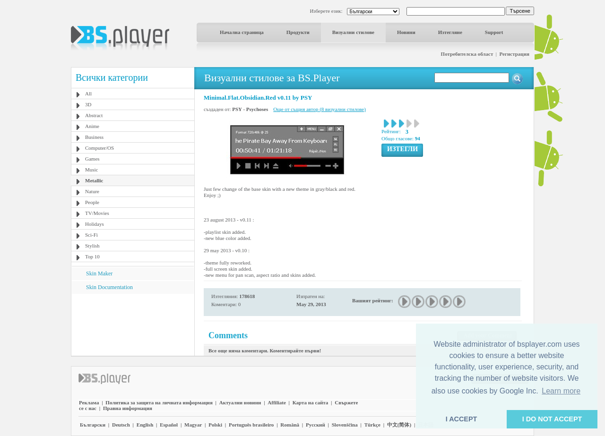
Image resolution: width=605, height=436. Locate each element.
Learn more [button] (561, 391)
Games (92, 159)
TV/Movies (97, 213)
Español (169, 424)
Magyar (193, 424)
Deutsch (121, 424)
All (88, 93)
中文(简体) (399, 424)
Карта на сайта (310, 402)
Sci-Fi (91, 235)
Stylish (92, 245)
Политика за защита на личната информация (159, 402)
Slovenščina (345, 424)
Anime (92, 126)
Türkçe (372, 424)
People (92, 202)
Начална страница (242, 32)
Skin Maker (99, 273)
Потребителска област (467, 54)
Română (289, 424)
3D (88, 104)
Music (91, 169)
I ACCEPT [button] (461, 419)
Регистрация (514, 54)
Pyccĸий (315, 424)
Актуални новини (240, 402)
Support (494, 32)
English (145, 424)
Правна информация (127, 408)
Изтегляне (450, 32)
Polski (215, 424)
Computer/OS (99, 148)
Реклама (89, 402)
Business (94, 137)
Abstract (94, 115)
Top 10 (92, 256)
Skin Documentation (109, 287)
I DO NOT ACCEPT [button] (552, 419)
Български (92, 424)
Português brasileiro (251, 424)
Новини (406, 32)
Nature (92, 191)
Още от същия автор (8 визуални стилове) (319, 109)
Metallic (94, 180)
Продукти (298, 32)
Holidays (94, 224)
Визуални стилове (353, 32)
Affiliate (276, 402)
